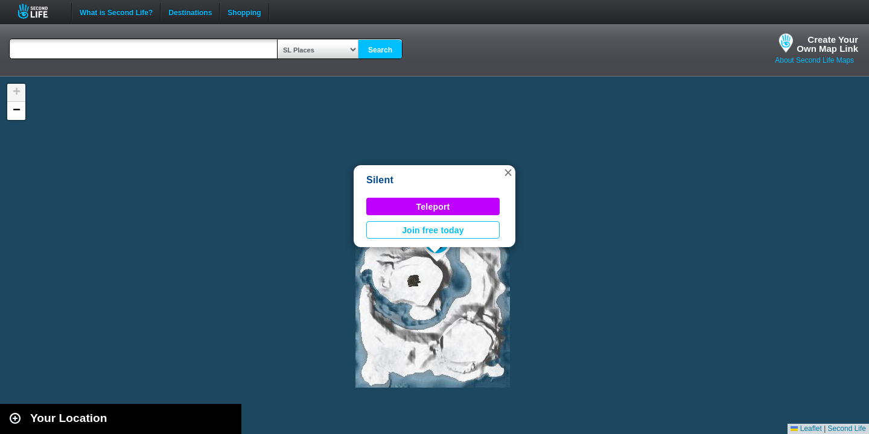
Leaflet (806, 428)
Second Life (39, 11)
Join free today (433, 230)
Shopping (244, 11)
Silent (379, 180)
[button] (508, 172)
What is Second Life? (116, 11)
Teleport (433, 207)
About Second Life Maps (814, 60)
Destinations (190, 11)
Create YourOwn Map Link (827, 44)
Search (380, 50)
